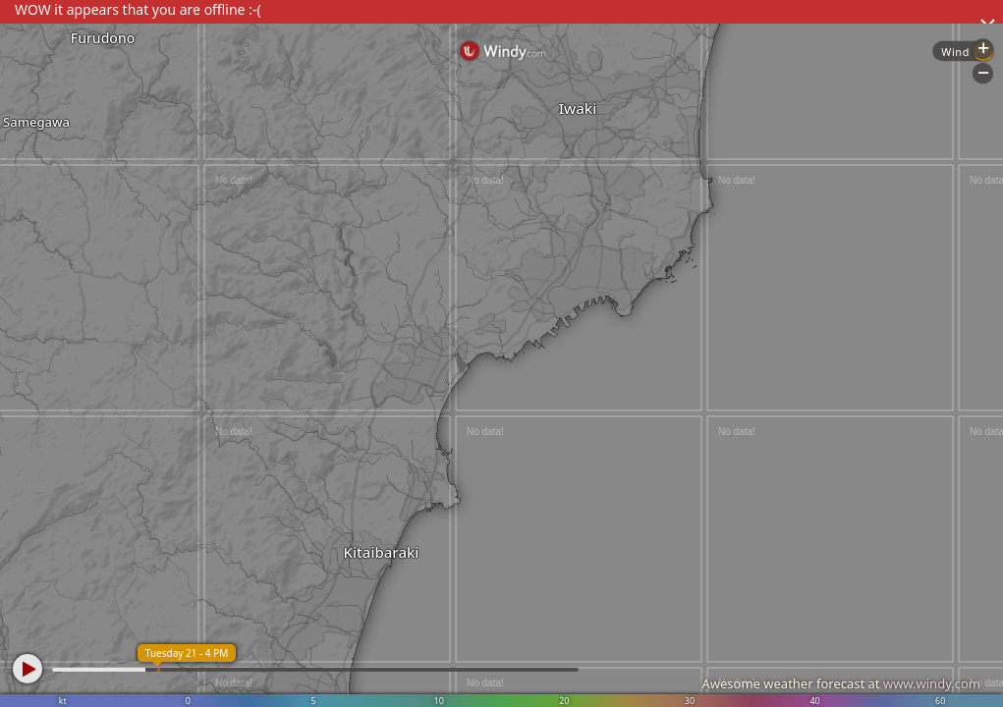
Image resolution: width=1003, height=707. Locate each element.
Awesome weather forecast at (840, 683)
